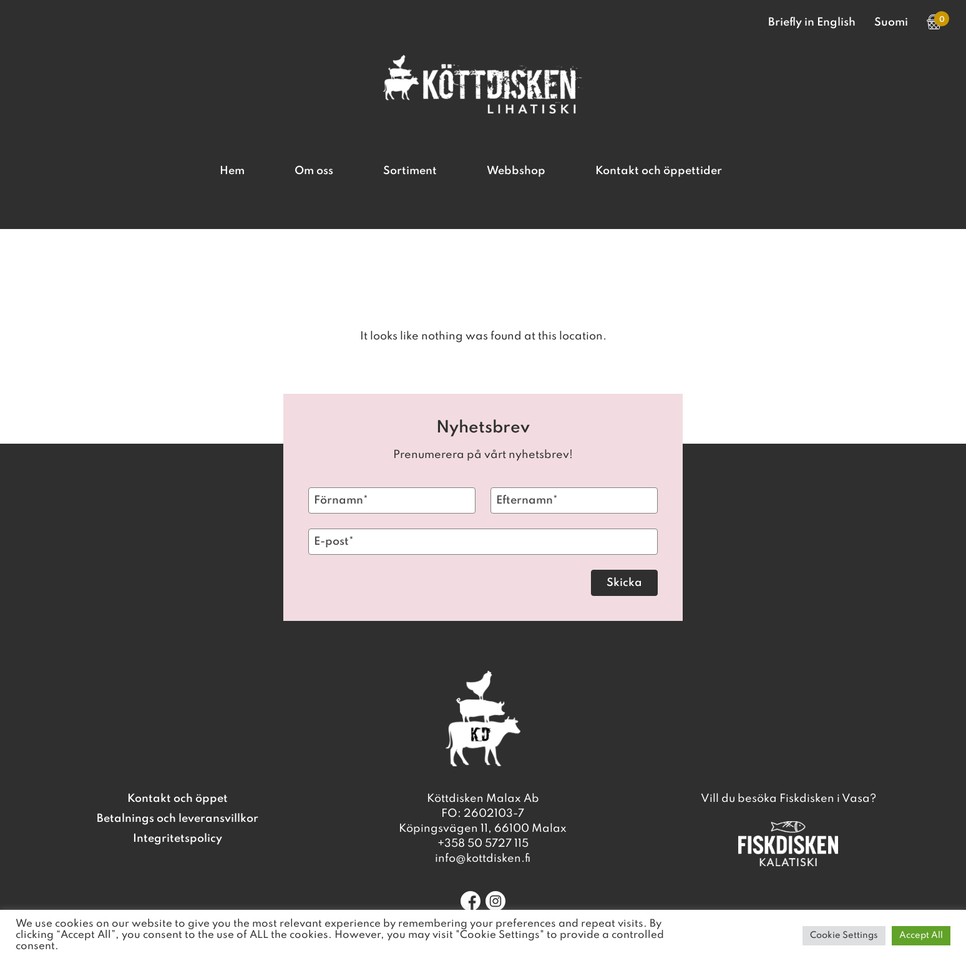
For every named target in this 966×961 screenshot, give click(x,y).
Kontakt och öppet (177, 798)
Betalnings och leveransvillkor (177, 818)
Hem (232, 171)
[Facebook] (471, 901)
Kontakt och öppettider (658, 171)
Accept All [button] (921, 935)
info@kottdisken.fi (482, 858)
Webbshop (516, 171)
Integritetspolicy (177, 838)
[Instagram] (495, 901)
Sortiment (410, 171)
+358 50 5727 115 (483, 843)
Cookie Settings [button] (844, 935)
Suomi (891, 22)
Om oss (314, 171)
